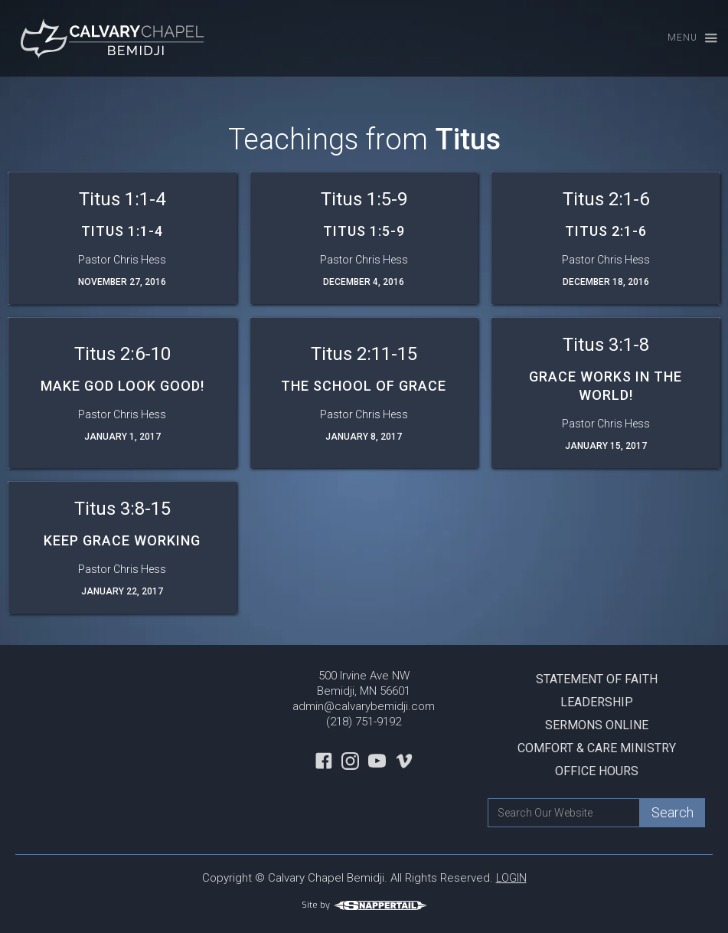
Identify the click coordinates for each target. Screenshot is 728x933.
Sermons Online (596, 725)
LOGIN (511, 878)
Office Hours (596, 771)
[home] (115, 38)
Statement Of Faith (597, 679)
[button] (685, 39)
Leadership (596, 702)
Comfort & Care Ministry (596, 748)
